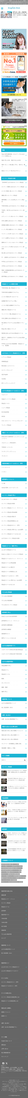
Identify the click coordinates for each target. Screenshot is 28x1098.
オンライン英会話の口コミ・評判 (10, 525)
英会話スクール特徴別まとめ (9, 571)
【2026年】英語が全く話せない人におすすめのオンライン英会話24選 (17, 779)
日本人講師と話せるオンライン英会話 (12, 220)
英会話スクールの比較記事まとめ (9, 1001)
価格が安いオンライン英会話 (9, 195)
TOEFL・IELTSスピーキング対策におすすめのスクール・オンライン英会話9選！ (17, 834)
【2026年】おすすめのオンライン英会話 (12, 182)
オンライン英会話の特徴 (8, 503)
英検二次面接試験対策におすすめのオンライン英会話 (13, 271)
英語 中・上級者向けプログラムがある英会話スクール (13, 338)
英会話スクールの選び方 (8, 567)
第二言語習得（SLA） (7, 707)
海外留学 (16, 876)
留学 (8, 2)
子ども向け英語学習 (6, 934)
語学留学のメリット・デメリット (10, 620)
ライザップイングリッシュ (9, 451)
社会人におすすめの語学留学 (9, 616)
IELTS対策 (17, 2)
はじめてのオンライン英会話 (9, 499)
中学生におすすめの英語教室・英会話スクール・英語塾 (13, 344)
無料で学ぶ (5, 691)
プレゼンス (5, 455)
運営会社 (3, 1044)
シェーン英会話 (6, 407)
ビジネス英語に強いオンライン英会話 (12, 191)
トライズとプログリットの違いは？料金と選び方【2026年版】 (17, 818)
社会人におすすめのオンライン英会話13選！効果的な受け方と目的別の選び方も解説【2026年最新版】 (17, 771)
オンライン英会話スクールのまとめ (11, 534)
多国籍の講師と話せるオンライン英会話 (12, 225)
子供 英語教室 (13, 880)
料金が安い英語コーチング (9, 329)
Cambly (4, 378)
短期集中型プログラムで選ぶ (9, 301)
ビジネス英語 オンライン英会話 (8, 866)
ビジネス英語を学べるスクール (10, 296)
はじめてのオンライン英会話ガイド (10, 967)
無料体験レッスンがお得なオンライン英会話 (13, 200)
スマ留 (3, 483)
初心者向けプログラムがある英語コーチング (13, 323)
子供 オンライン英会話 (6, 881)
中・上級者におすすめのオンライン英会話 (13, 257)
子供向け (22, 2)
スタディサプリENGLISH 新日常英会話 (12, 649)
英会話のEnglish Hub (15, 1095)
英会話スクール (3, 2)
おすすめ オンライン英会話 (15, 872)
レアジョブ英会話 (6, 357)
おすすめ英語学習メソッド (9, 703)
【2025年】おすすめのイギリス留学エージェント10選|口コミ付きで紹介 (17, 841)
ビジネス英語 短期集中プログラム (11, 305)
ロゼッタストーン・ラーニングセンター (12, 420)
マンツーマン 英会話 (17, 870)
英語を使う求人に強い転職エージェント (12, 730)
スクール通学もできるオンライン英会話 (12, 238)
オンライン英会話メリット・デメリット (12, 508)
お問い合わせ (4, 1048)
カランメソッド (5, 874)
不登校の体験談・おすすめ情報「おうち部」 (12, 1067)
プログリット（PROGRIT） (9, 442)
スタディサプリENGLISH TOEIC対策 (12, 654)
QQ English (5, 374)
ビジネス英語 (15, 864)
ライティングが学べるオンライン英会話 (12, 233)
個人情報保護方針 (5, 1052)
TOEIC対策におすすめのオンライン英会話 (13, 206)
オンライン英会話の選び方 (9, 516)
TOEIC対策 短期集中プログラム (10, 292)
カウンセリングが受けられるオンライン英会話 (13, 247)
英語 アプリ (4, 878)
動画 (3, 678)
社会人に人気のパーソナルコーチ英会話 (12, 554)
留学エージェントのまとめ (9, 638)
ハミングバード (6, 467)
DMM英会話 (5, 361)
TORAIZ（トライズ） (7, 447)
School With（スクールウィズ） (10, 487)
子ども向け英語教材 (7, 596)
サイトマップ (4, 1056)
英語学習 (3, 864)
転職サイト (4, 1016)
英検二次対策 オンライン (17, 868)
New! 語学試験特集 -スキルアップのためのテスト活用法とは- (13, 155)
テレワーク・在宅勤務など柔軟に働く (12, 743)
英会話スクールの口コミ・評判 (10, 576)
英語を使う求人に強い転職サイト (10, 735)
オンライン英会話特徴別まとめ (10, 521)
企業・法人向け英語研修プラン (10, 719)
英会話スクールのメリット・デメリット (12, 558)
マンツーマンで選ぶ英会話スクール (11, 314)
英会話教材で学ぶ (6, 665)
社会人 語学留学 (19, 866)
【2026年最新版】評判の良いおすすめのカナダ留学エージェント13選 (17, 849)
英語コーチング (22, 876)
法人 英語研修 (19, 881)
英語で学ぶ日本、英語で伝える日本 (11, 160)
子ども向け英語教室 (7, 600)
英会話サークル (6, 674)
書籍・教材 (5, 687)
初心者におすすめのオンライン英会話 (12, 253)
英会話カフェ (5, 670)
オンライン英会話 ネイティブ (8, 876)
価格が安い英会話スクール (9, 309)
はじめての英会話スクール (9, 549)
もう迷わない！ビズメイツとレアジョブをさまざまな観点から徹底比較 (17, 787)
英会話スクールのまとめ (8, 584)
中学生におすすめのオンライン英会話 (12, 261)
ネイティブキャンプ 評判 (12, 878)
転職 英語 (14, 881)
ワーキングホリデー (6, 880)
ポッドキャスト (6, 683)
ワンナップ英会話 (6, 425)
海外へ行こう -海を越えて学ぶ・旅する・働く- (13, 165)
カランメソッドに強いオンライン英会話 (12, 216)
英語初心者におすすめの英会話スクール (12, 333)
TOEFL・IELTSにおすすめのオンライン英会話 (13, 211)
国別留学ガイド (6, 633)
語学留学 (3, 910)
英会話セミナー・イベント (8, 899)
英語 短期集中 (9, 864)
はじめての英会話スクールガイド (9, 970)
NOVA (3, 416)
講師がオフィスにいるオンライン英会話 (12, 242)
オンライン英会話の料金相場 (9, 512)
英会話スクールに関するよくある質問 (12, 580)
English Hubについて (6, 1041)
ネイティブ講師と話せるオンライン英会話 (13, 186)
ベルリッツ (5, 394)
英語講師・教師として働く (9, 748)
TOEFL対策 (15, 2)
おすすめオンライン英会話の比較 (10, 538)
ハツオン (4, 471)
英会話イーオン (6, 403)
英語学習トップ (1, 2)
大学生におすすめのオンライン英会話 (12, 266)
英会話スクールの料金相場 (9, 562)
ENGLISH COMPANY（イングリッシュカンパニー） (13, 437)
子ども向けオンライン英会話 (9, 604)
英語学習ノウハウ (24, 2)
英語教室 (17, 874)
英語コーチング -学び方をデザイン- (11, 170)
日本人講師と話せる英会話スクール (11, 318)
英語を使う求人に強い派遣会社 (10, 739)
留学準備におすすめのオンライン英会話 (12, 276)
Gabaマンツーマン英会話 (8, 399)
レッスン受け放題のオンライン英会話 (12, 229)
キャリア (27, 2)
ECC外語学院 (5, 412)
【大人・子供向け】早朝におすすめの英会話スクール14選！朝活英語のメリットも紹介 (17, 810)
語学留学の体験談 (6, 629)
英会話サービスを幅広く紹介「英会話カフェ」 (13, 1069)
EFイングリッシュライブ (8, 383)
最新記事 (3, 895)
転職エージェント (5, 1012)
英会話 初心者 (12, 874)
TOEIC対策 (13, 2)
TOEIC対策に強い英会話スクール (11, 288)
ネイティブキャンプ (7, 370)
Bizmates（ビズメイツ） (8, 365)
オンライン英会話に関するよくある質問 (12, 529)
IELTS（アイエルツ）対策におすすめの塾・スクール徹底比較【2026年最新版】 (17, 802)
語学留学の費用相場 (7, 625)
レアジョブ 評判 (22, 878)
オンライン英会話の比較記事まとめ (10, 997)
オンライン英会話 (6, 2)
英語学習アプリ (10, 2)
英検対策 (20, 2)
